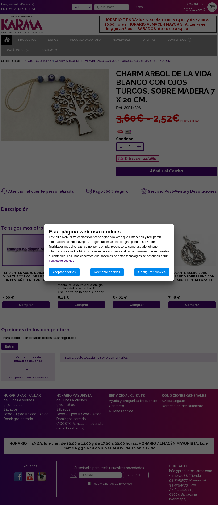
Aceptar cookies (64, 272)
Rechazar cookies (107, 272)
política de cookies (61, 260)
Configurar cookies (152, 272)
